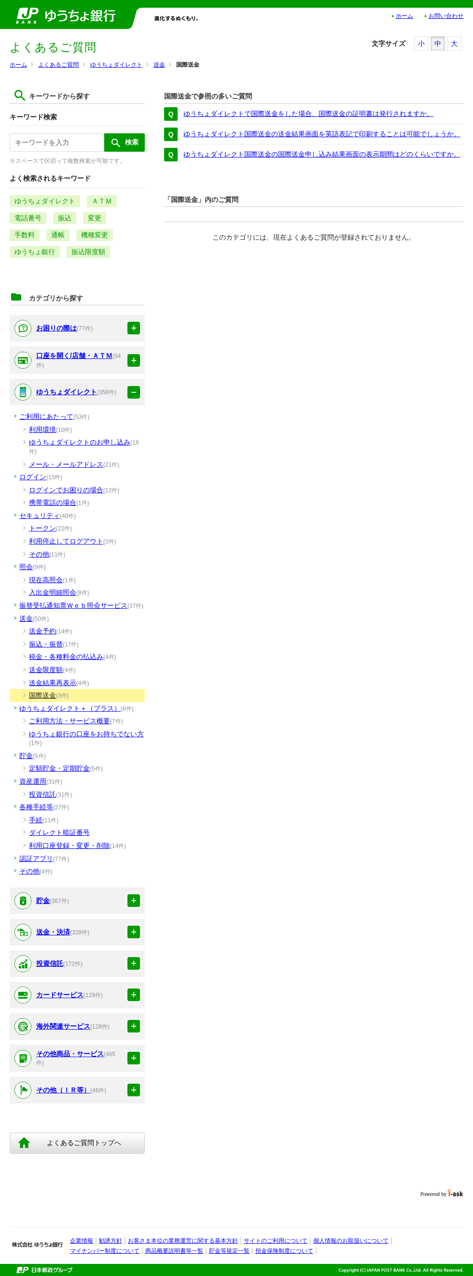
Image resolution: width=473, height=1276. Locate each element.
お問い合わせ (446, 16)
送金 (159, 64)
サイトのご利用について (275, 1240)
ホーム (404, 16)
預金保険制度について (284, 1250)
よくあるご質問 (58, 64)
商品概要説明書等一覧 (174, 1250)
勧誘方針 (110, 1240)
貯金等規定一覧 (229, 1250)
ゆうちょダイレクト (116, 64)
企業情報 (81, 1240)
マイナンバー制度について (104, 1250)
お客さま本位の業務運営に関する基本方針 (183, 1240)
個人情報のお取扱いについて (351, 1240)
